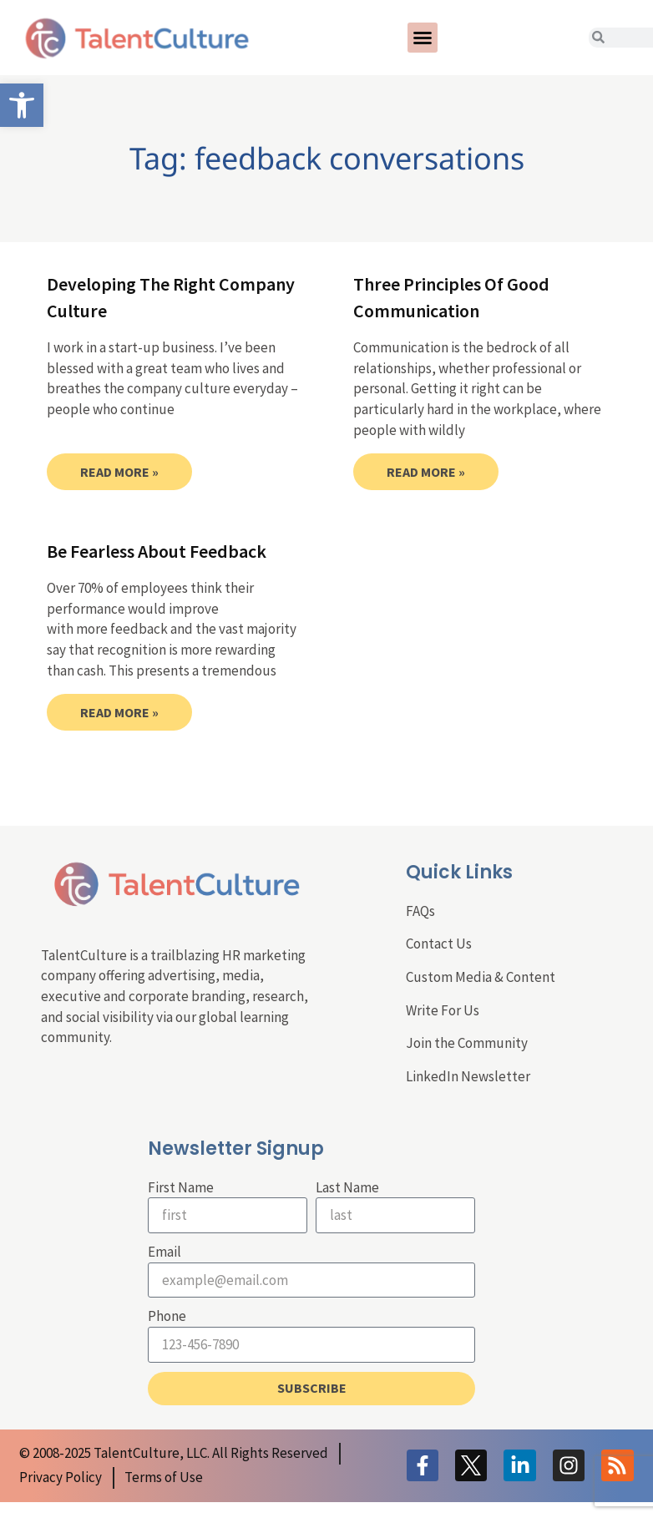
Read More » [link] (119, 471)
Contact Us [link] (439, 943)
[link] (21, 105)
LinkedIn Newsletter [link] (468, 1076)
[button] (422, 38)
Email (164, 1251)
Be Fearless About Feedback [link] (156, 551)
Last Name (347, 1187)
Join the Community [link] (467, 1043)
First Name (181, 1187)
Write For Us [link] (442, 1010)
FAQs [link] (420, 911)
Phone (167, 1316)
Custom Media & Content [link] (480, 977)
